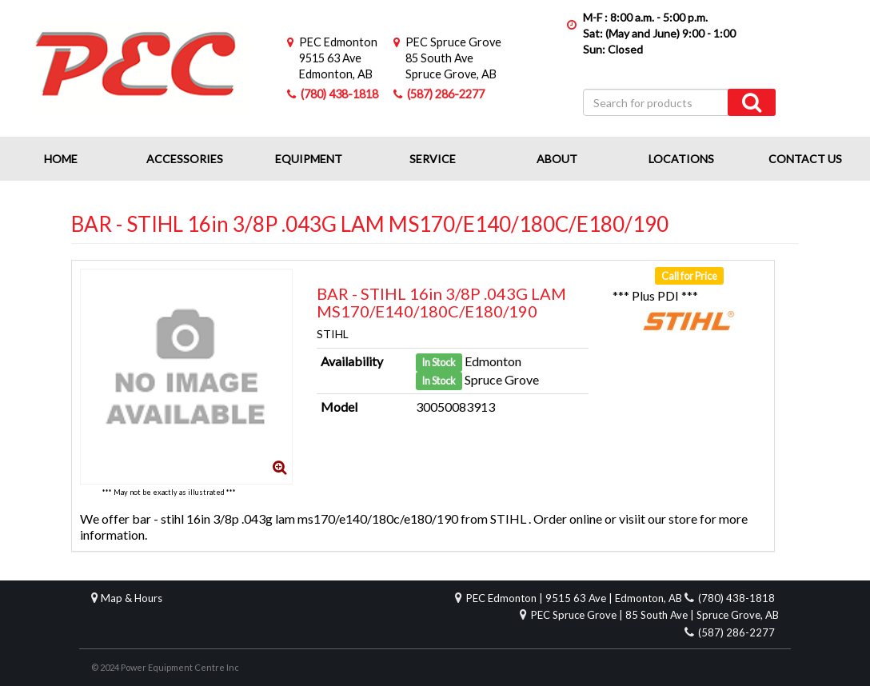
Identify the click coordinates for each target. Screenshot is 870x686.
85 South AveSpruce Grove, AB (453, 58)
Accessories (184, 159)
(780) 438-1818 (339, 94)
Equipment (308, 159)
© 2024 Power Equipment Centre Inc (165, 667)
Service (432, 159)
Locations (681, 159)
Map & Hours (131, 598)
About (557, 159)
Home (61, 159)
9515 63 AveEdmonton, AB (338, 58)
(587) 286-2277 (446, 94)
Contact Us (805, 159)
